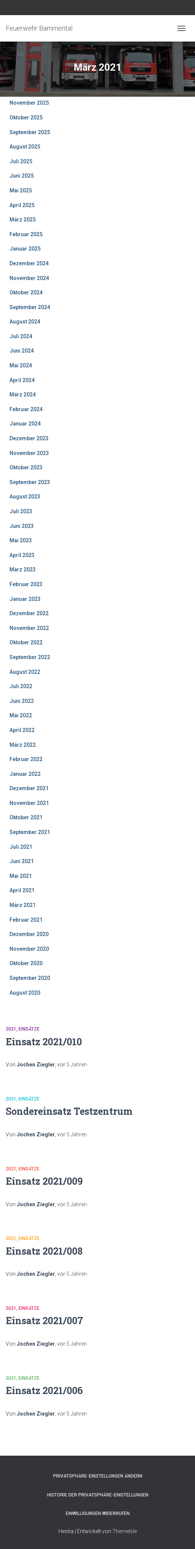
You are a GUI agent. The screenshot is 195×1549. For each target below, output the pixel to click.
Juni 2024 (21, 351)
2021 (11, 1029)
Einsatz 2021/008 (44, 1251)
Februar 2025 (25, 234)
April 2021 (22, 890)
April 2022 (22, 730)
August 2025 (24, 147)
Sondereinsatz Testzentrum (69, 1111)
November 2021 (29, 803)
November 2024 (29, 278)
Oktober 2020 (25, 963)
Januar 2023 (25, 599)
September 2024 (29, 307)
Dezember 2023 (29, 438)
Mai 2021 (20, 876)
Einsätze (29, 1029)
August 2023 (24, 497)
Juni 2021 (21, 861)
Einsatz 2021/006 (44, 1390)
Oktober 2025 (25, 118)
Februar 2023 (25, 584)
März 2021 (22, 905)
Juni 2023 (21, 526)
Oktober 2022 (25, 642)
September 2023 (29, 482)
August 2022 (24, 672)
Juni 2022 (21, 701)
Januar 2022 (25, 774)
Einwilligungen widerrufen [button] (98, 1513)
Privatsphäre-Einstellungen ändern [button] (97, 1476)
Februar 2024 (25, 409)
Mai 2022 (20, 715)
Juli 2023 (20, 511)
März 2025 (22, 220)
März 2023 (22, 569)
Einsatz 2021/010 (44, 1041)
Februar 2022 (25, 759)
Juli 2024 (20, 336)
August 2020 (24, 993)
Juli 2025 (20, 161)
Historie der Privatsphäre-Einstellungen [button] (97, 1495)
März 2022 (22, 745)
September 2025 (29, 132)
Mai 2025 (20, 190)
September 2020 (29, 978)
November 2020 (29, 949)
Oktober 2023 (25, 467)
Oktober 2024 (25, 292)
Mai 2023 (20, 540)
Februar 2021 (25, 920)
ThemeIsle (124, 1531)
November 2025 (29, 103)
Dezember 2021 (29, 788)
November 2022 (29, 628)
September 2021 (29, 832)
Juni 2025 (21, 176)
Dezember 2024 (29, 263)
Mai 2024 (20, 365)
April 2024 (22, 380)
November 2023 (29, 453)
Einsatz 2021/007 (44, 1320)
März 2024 (22, 395)
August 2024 (24, 322)
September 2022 (29, 657)
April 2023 (22, 555)
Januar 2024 (25, 424)
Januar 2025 (25, 249)
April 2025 (22, 205)
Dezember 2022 (29, 613)
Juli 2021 (20, 847)
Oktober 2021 (25, 817)
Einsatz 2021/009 (44, 1181)
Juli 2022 (20, 686)
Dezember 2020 (29, 934)
